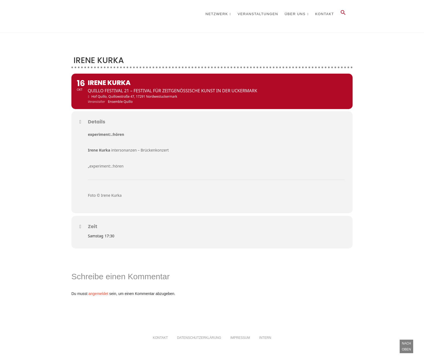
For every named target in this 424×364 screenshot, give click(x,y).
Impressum (240, 338)
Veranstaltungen (258, 14)
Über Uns (295, 14)
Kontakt (324, 14)
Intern (265, 338)
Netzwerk (217, 14)
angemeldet (98, 293)
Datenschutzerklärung (199, 338)
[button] (343, 14)
